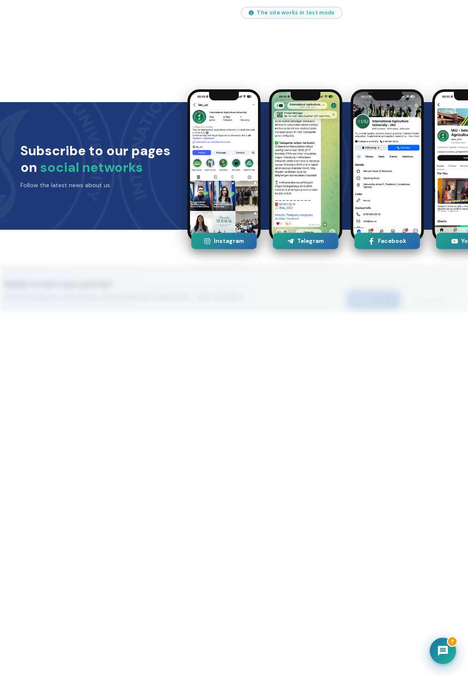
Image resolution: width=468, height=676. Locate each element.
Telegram (305, 241)
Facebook (387, 241)
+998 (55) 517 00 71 (101, 13)
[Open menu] (441, 42)
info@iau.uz (37, 13)
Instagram (224, 241)
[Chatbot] (443, 651)
